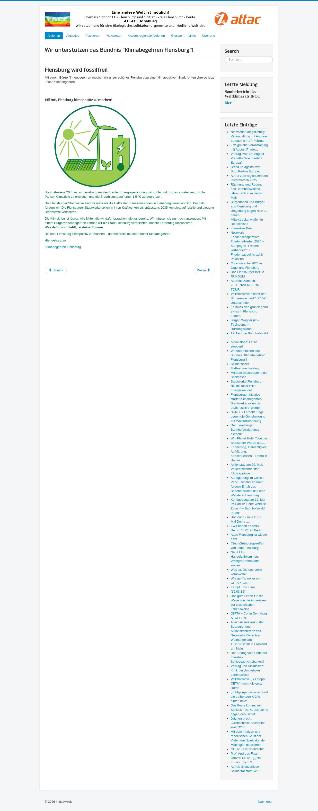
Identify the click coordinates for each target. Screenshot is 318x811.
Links (192, 35)
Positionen (92, 35)
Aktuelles (72, 35)
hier (228, 103)
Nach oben (265, 801)
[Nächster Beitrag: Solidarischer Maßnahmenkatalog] (204, 270)
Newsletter (113, 35)
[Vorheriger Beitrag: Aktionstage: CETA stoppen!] (56, 270)
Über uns (208, 35)
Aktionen (54, 35)
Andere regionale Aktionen (146, 35)
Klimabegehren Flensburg (63, 247)
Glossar (176, 35)
